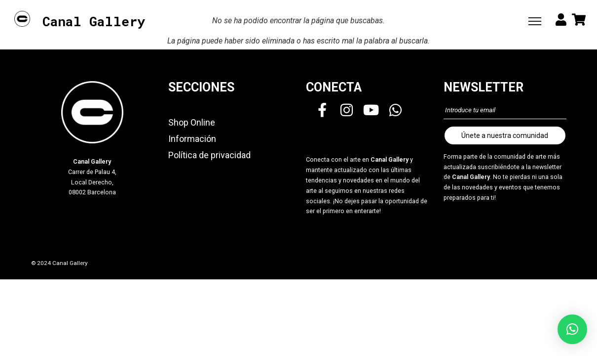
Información (192, 139)
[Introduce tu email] (505, 110)
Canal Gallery (93, 21)
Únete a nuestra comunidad (504, 135)
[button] (572, 329)
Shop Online (191, 122)
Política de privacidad (209, 155)
